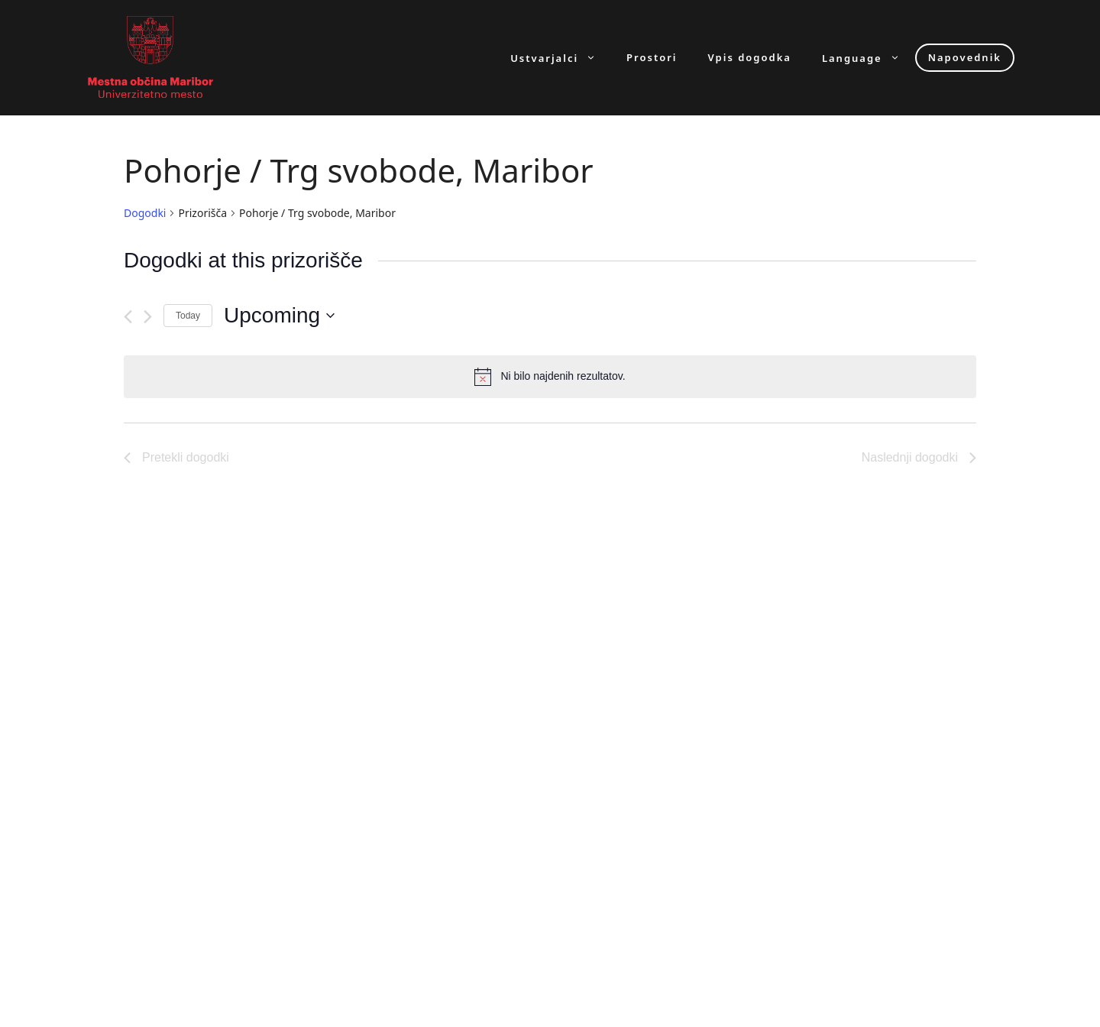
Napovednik (964, 57)
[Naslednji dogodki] (148, 316)
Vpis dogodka (749, 58)
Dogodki (145, 213)
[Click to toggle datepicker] (279, 315)
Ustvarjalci (560, 57)
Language (868, 57)
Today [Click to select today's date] (188, 315)
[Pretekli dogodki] (128, 316)
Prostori (651, 58)
